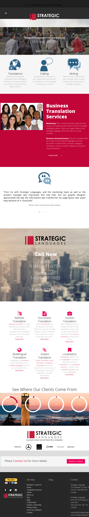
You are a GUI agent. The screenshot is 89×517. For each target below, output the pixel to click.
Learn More (55, 155)
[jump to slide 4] (46, 52)
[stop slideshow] (52, 52)
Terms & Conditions (34, 510)
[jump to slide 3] (43, 52)
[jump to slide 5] (48, 52)
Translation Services (34, 490)
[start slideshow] (36, 52)
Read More (19, 339)
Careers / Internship (34, 505)
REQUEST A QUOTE (76, 461)
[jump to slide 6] (50, 52)
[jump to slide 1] (39, 52)
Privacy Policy (32, 507)
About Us (30, 495)
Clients (29, 492)
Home (29, 487)
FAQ (28, 497)
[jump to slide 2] (41, 52)
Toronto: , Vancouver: (43, 5)
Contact (30, 512)
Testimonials (31, 502)
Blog (28, 500)
